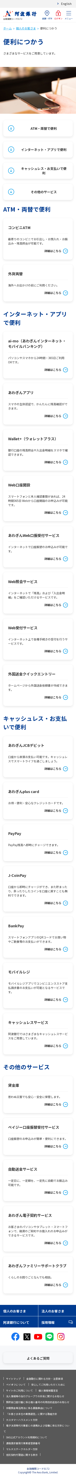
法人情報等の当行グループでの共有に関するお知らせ (35, 1396)
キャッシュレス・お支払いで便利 (43, 170)
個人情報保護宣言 (48, 1390)
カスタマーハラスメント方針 (22, 1419)
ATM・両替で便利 (44, 128)
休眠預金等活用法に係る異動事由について (29, 1408)
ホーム (7, 28)
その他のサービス (44, 191)
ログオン (58, 15)
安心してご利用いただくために (48, 1384)
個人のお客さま (26, 28)
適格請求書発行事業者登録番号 (23, 1443)
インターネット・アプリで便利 (43, 149)
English (66, 3)
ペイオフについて (16, 1384)
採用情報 (48, 1322)
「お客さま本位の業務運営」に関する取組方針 (31, 1414)
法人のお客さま (53, 1311)
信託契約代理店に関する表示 (22, 1454)
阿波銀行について (16, 1322)
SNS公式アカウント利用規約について (26, 1437)
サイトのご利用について (19, 1390)
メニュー (69, 15)
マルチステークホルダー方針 (22, 1449)
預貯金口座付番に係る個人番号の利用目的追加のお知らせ (37, 1402)
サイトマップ (13, 1378)
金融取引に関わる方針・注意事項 (44, 1378)
